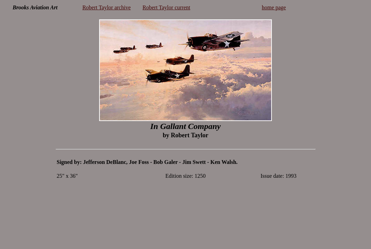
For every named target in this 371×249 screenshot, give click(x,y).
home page (274, 7)
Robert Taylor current (166, 7)
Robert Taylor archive (106, 7)
